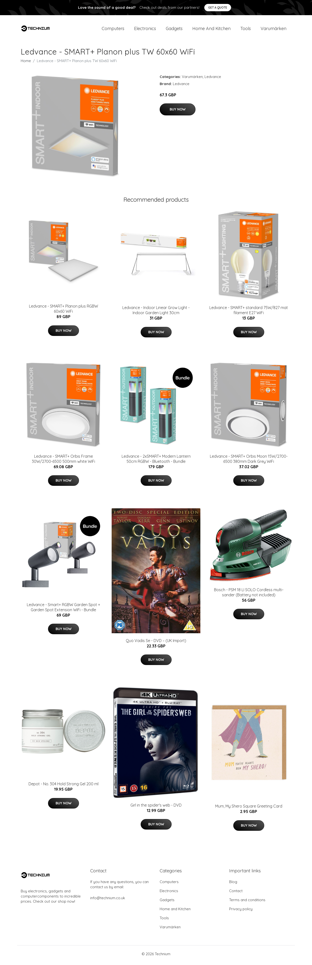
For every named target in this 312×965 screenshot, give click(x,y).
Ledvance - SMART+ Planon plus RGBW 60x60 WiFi (63, 311)
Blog (233, 884)
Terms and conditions (247, 902)
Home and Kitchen (211, 30)
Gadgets (174, 30)
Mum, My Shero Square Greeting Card (248, 808)
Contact (236, 893)
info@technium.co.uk (107, 900)
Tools (245, 30)
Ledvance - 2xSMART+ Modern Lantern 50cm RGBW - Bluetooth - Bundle (156, 461)
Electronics (145, 30)
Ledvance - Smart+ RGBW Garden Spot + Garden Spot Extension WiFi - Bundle (63, 610)
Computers (113, 30)
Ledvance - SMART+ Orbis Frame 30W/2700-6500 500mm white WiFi (63, 461)
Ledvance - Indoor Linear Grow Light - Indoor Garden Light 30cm (156, 313)
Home (26, 63)
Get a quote (217, 7)
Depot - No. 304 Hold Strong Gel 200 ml (63, 786)
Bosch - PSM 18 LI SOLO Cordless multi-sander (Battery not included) (248, 595)
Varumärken (273, 30)
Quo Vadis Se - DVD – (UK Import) (156, 643)
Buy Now (177, 112)
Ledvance (213, 79)
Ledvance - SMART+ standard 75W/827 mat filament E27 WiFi (248, 313)
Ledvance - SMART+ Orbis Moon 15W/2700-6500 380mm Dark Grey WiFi (249, 461)
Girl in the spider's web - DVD (156, 807)
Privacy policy (241, 911)
